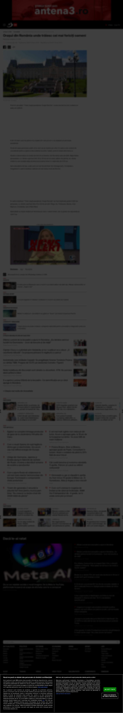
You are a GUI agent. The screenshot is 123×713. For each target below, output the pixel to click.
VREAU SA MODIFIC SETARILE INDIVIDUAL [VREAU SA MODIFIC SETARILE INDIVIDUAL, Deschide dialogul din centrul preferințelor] (110, 695)
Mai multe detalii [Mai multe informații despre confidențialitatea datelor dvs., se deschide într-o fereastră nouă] (43, 687)
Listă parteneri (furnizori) (63, 693)
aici (43, 700)
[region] (61, 693)
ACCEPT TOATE (110, 689)
